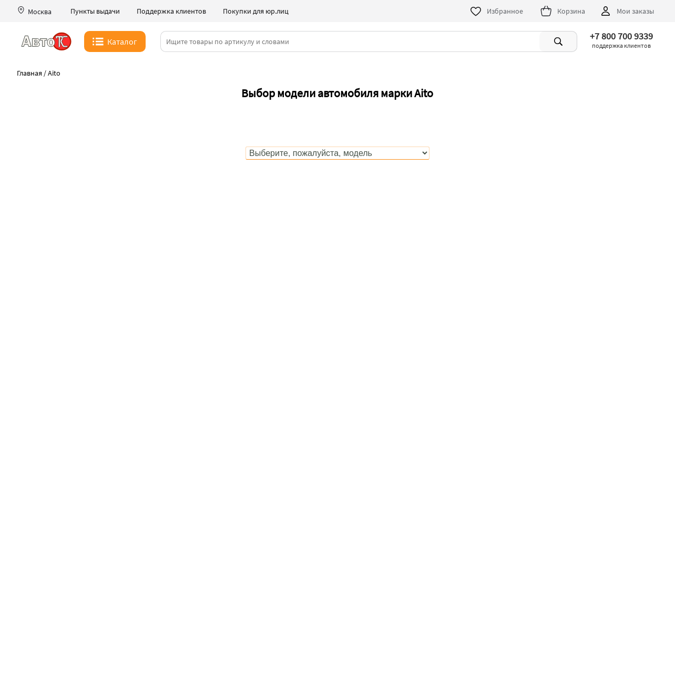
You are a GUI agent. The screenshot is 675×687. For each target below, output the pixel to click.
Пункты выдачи (95, 11)
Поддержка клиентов (171, 11)
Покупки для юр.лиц (256, 11)
